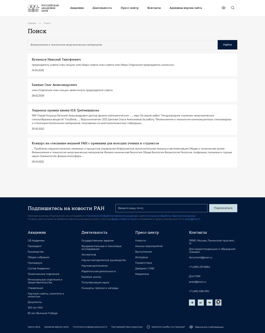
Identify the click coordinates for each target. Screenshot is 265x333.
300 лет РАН (35, 307)
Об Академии (36, 240)
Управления (35, 288)
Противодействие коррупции (127, 327)
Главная (32, 23)
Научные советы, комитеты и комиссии (46, 295)
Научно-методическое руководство (103, 260)
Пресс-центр (147, 232)
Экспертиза (88, 254)
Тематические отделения (43, 274)
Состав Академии (39, 268)
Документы (35, 302)
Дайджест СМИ (144, 268)
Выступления (143, 251)
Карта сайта (34, 327)
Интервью (141, 257)
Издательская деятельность (98, 271)
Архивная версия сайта (56, 327)
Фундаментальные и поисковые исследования (101, 248)
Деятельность (94, 232)
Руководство (36, 251)
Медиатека (142, 274)
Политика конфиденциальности (90, 327)
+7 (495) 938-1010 (199, 291)
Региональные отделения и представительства (45, 281)
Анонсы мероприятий (149, 246)
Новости (140, 240)
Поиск (47, 23)
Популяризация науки (95, 282)
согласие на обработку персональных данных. (171, 216)
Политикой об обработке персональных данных (112, 216)
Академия (37, 232)
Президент (35, 246)
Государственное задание (97, 240)
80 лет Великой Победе (43, 313)
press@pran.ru (192, 219)
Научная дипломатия (94, 265)
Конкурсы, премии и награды (99, 288)
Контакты (198, 232)
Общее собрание (38, 257)
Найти (227, 44)
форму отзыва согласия (124, 219)
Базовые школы (91, 277)
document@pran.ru (200, 257)
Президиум (35, 263)
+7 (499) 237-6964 (199, 267)
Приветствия (143, 263)
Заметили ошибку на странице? (166, 327)
